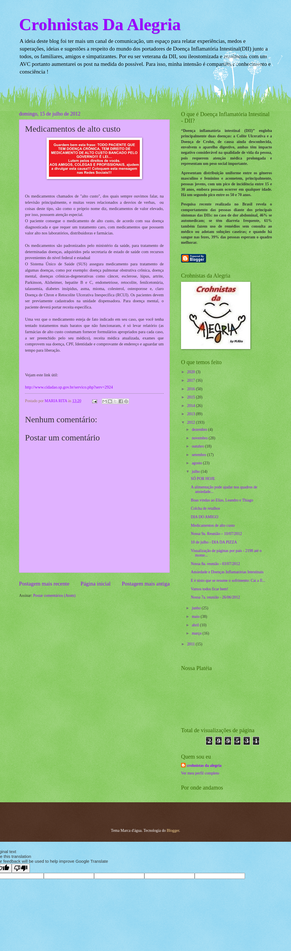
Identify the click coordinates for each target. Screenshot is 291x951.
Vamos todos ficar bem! (209, 589)
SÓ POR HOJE (203, 478)
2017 (191, 380)
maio (196, 616)
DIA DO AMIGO (204, 517)
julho (196, 471)
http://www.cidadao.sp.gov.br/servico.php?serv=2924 (69, 387)
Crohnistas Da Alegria (100, 24)
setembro (199, 455)
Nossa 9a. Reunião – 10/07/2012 (216, 534)
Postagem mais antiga (146, 584)
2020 (191, 372)
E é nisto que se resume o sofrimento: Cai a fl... (228, 580)
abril (196, 625)
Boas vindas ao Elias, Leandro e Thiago (222, 500)
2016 (191, 389)
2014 (191, 406)
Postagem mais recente (44, 584)
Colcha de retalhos (205, 508)
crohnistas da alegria (204, 765)
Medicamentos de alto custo (212, 525)
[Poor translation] (21, 868)
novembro (200, 438)
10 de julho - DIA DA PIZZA (214, 542)
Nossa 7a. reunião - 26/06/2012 (215, 597)
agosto (197, 463)
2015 (191, 397)
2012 (191, 422)
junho (197, 608)
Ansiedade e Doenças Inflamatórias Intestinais (227, 572)
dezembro (200, 429)
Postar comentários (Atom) (54, 595)
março (197, 633)
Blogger (173, 830)
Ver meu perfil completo (200, 773)
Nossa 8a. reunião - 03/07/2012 (215, 564)
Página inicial (95, 584)
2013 (191, 414)
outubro (198, 446)
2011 (191, 644)
